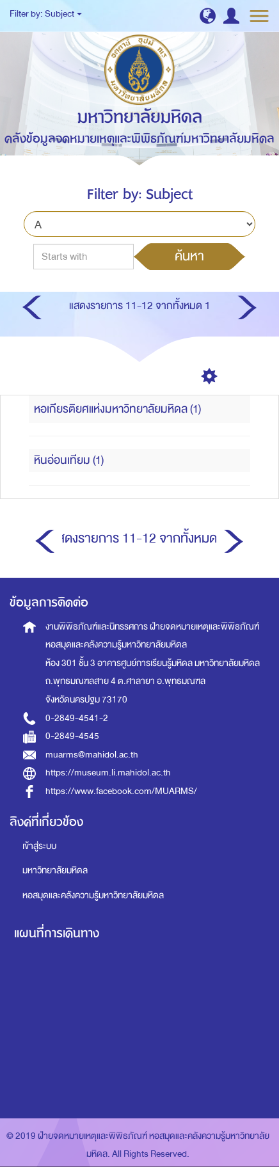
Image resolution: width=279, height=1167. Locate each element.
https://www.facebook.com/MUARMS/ (121, 791)
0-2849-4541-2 (76, 718)
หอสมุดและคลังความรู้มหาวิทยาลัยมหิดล (93, 895)
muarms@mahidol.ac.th (91, 755)
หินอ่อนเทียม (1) (69, 460)
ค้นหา (189, 255)
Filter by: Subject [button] (46, 14)
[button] (207, 16)
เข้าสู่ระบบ (39, 846)
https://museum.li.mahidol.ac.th (108, 773)
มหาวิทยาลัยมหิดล (55, 870)
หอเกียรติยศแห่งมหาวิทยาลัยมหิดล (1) (117, 409)
